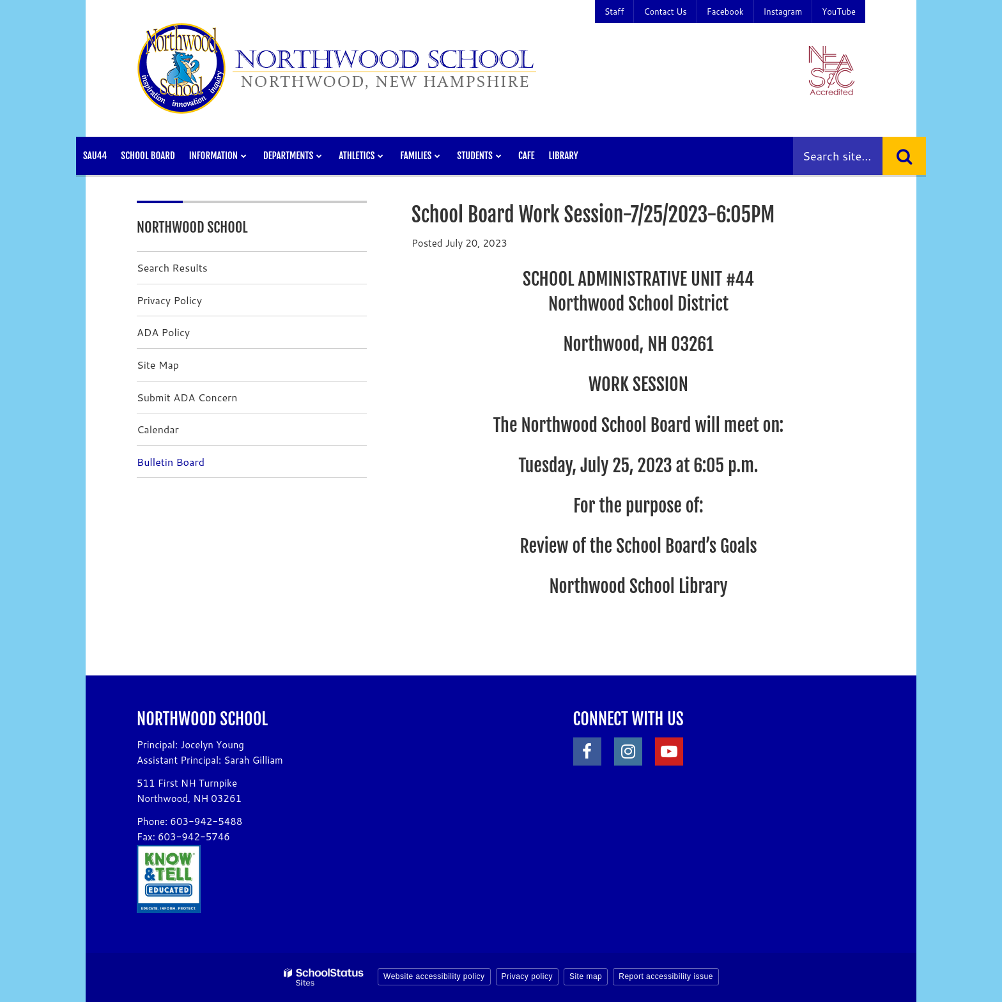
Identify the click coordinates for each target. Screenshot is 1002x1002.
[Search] (904, 156)
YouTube (839, 11)
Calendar (158, 429)
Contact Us (665, 11)
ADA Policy (163, 332)
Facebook (725, 11)
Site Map (158, 364)
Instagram (783, 11)
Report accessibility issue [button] (666, 976)
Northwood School (192, 227)
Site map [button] (585, 976)
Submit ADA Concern (187, 397)
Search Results (172, 267)
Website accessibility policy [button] (434, 976)
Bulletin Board (170, 461)
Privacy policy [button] (527, 976)
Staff (614, 11)
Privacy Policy (169, 300)
